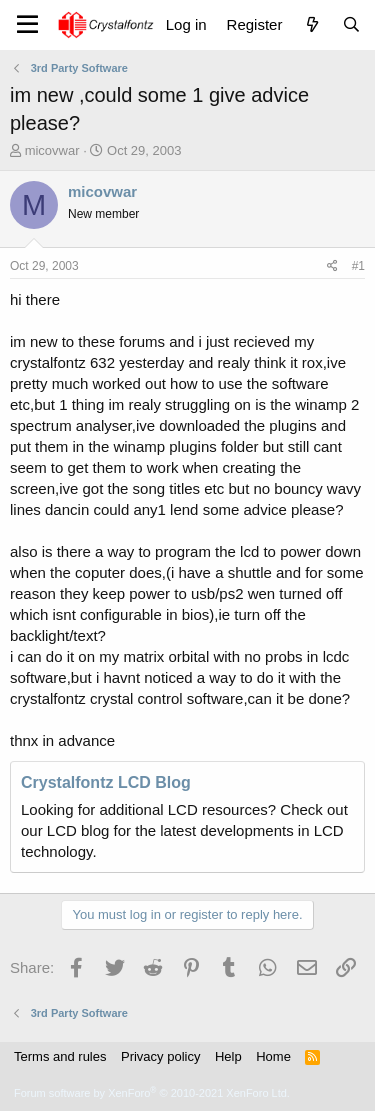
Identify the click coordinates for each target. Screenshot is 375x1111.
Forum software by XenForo (152, 1093)
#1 (358, 266)
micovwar (52, 150)
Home (273, 1056)
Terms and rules (60, 1056)
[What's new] (311, 24)
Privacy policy (160, 1056)
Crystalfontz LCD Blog (106, 782)
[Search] (351, 24)
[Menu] (27, 25)
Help (228, 1056)
